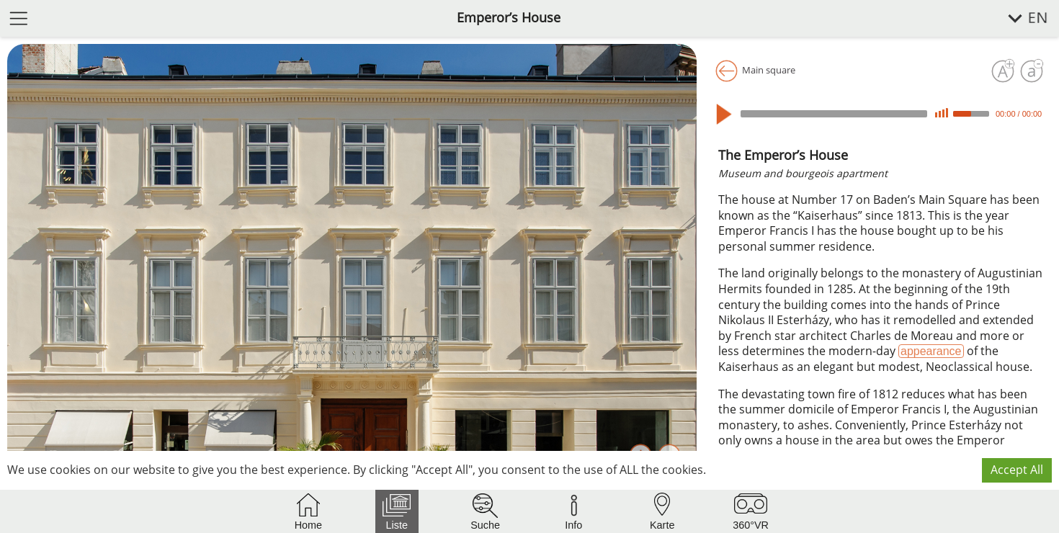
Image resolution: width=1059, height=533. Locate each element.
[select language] (1019, 18)
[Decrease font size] (1032, 71)
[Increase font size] (1003, 71)
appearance (931, 351)
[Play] (727, 114)
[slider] (834, 113)
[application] (881, 114)
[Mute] (941, 113)
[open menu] (19, 18)
